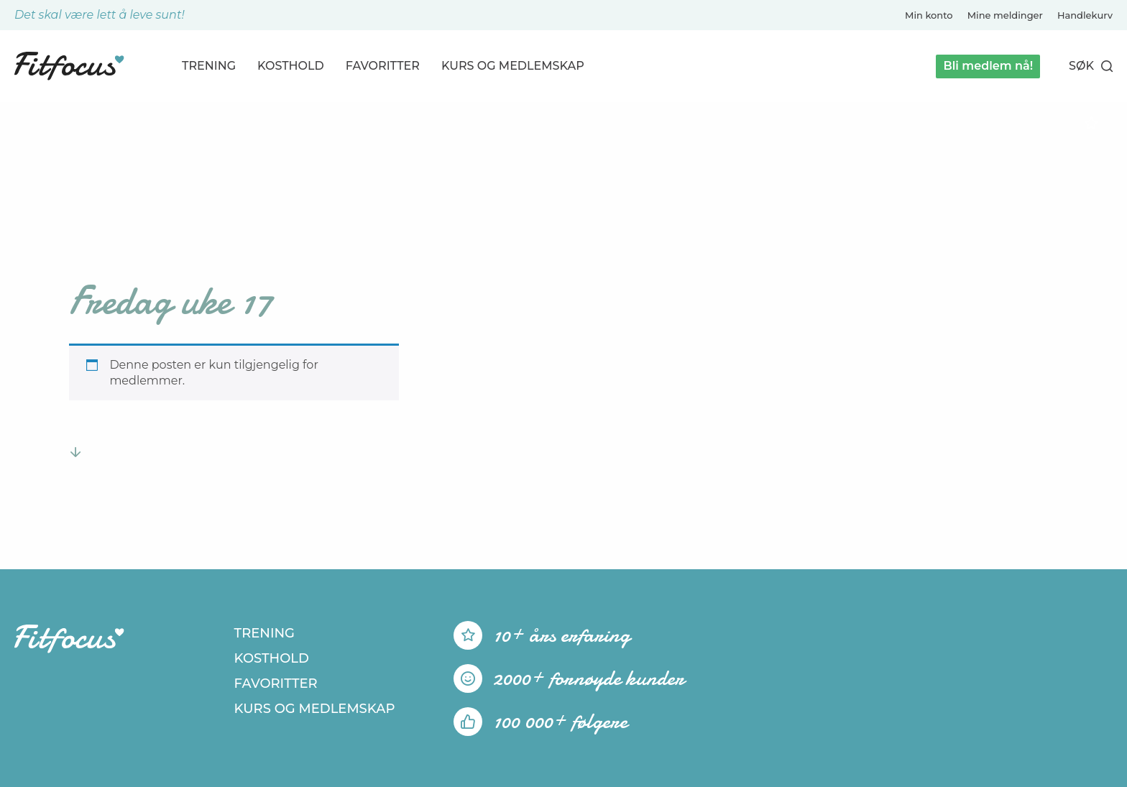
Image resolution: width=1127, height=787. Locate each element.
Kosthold (290, 66)
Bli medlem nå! (988, 66)
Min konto (929, 15)
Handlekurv (1085, 15)
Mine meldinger (1005, 15)
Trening (209, 66)
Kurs (512, 66)
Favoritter (383, 66)
